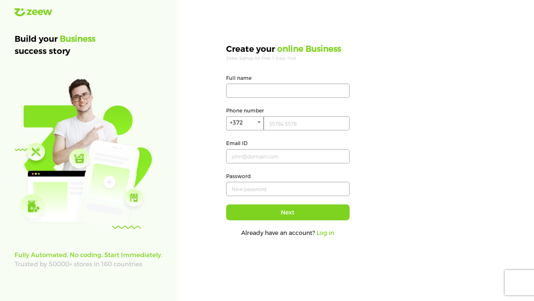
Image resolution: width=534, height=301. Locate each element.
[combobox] (245, 123)
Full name (239, 78)
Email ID (236, 143)
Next (288, 212)
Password (238, 176)
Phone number (245, 110)
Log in (325, 232)
